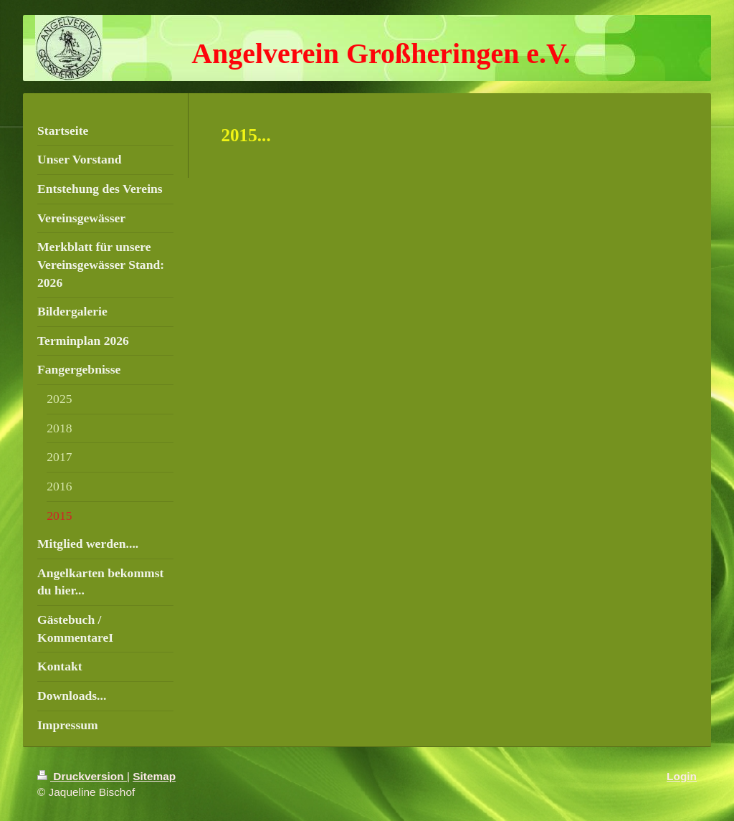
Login (682, 776)
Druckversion (82, 776)
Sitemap (154, 776)
